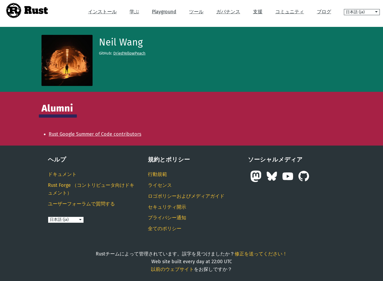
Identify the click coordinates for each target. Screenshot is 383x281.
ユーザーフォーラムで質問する (81, 204)
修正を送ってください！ (261, 254)
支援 (258, 12)
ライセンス (160, 185)
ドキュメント (62, 174)
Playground (164, 12)
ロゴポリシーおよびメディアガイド (186, 196)
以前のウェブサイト (172, 269)
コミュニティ (289, 12)
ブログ (324, 12)
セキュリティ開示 (167, 207)
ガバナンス (228, 12)
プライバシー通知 (167, 218)
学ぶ (134, 12)
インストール (102, 12)
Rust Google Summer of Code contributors (95, 134)
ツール (196, 12)
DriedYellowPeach (129, 53)
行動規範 (157, 174)
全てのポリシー (164, 229)
